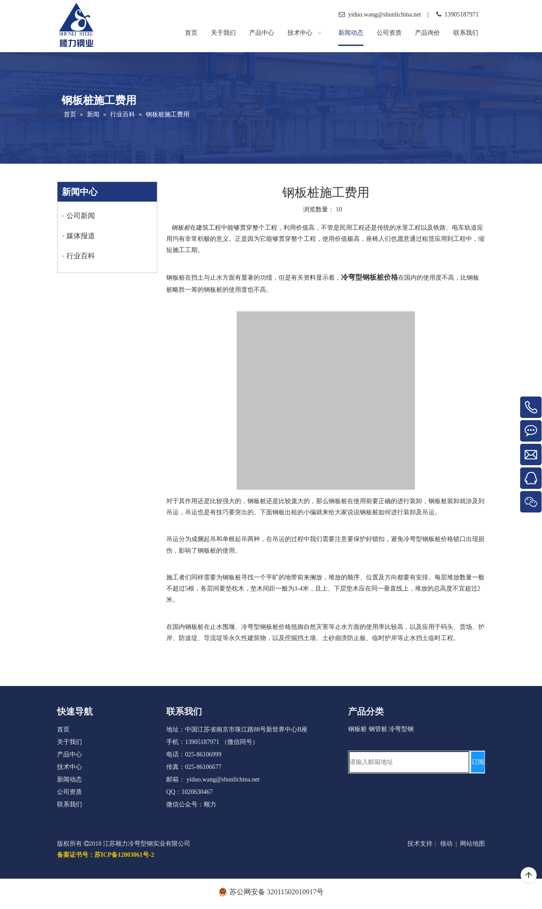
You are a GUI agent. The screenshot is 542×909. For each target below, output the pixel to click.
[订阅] (478, 762)
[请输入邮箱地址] (409, 762)
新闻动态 (69, 779)
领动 (446, 843)
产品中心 (69, 754)
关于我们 (69, 742)
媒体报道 (80, 236)
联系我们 (69, 804)
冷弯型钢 (401, 729)
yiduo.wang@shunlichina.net (223, 779)
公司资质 (69, 792)
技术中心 (69, 767)
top (529, 875)
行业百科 (80, 256)
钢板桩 (357, 729)
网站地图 (472, 843)
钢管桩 (378, 729)
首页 (63, 729)
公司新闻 (80, 215)
